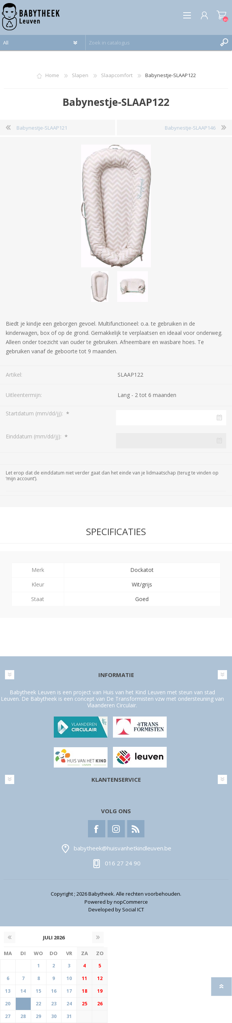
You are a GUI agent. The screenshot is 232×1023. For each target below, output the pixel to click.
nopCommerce (131, 901)
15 (38, 991)
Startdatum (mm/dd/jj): (35, 413)
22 (38, 1003)
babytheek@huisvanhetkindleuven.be (122, 848)
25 (84, 1003)
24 (69, 1003)
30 (53, 1016)
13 (7, 991)
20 (7, 1003)
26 (100, 1003)
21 (23, 1003)
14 (23, 991)
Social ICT (133, 909)
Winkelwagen (221, 15)
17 (69, 991)
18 (84, 991)
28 (23, 1016)
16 (53, 991)
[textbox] (151, 42)
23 (53, 1003)
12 (100, 978)
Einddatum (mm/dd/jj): (34, 436)
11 (84, 978)
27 (7, 1016)
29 (38, 1016)
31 (69, 1016)
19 (100, 991)
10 (69, 978)
